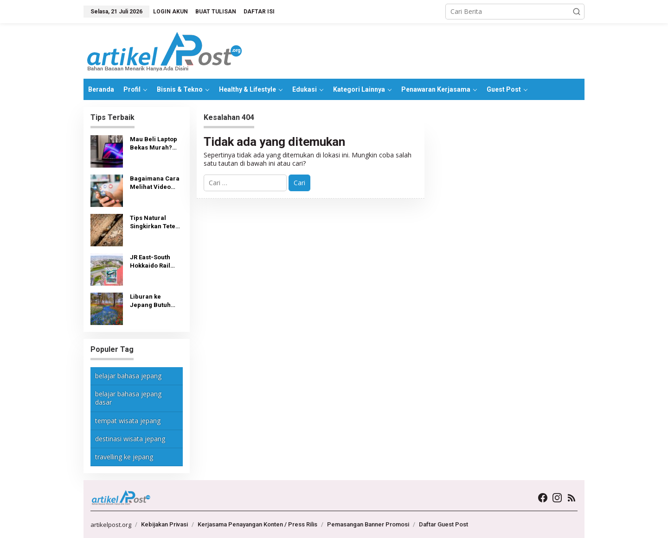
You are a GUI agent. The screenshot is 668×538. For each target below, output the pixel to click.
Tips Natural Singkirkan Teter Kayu (154, 222)
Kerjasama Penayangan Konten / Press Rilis (257, 524)
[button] (576, 11)
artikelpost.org (110, 524)
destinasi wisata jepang (130, 438)
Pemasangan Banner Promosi (368, 524)
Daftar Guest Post (443, 524)
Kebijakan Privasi (164, 524)
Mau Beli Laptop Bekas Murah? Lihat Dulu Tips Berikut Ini (153, 144)
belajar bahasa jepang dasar (128, 398)
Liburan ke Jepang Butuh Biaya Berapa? (151, 301)
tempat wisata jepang (128, 420)
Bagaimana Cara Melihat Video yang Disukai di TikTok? (155, 183)
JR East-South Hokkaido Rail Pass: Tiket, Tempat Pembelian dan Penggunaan (152, 262)
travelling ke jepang (124, 456)
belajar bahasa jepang (128, 375)
